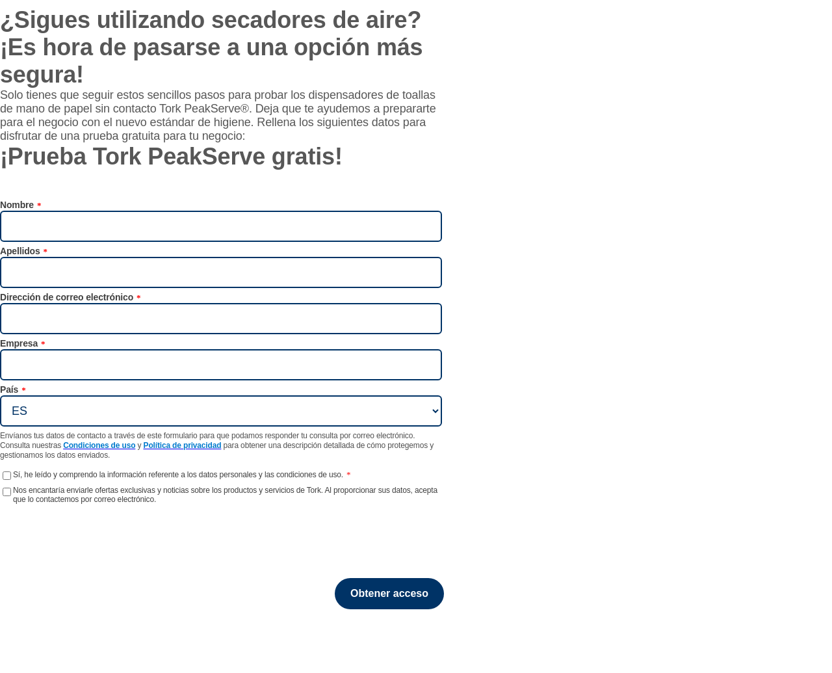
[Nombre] (221, 226)
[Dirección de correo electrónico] (221, 318)
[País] (221, 411)
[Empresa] (221, 364)
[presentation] (65, 524)
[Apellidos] (221, 272)
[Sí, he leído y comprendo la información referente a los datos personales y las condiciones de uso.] (7, 475)
